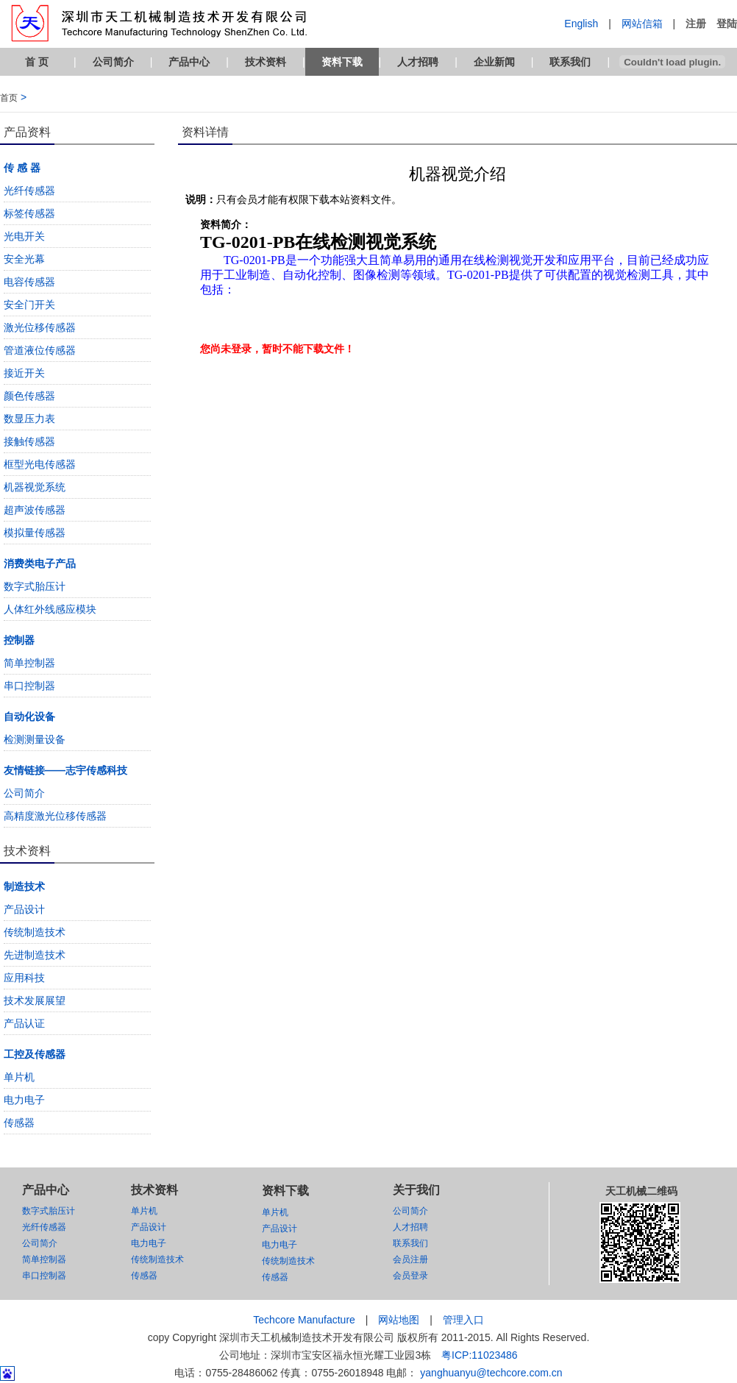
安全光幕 (24, 259)
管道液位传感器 (40, 350)
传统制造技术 (34, 932)
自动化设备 (29, 716)
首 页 (37, 62)
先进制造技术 (34, 955)
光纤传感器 (29, 190)
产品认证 (24, 1023)
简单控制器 (29, 663)
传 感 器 (22, 168)
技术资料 (265, 62)
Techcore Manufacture (304, 1320)
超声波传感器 (34, 510)
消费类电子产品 (40, 563)
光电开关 (24, 236)
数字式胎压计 (34, 586)
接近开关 (24, 373)
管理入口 (463, 1320)
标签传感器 (29, 213)
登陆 (726, 23)
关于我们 (416, 1190)
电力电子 (24, 1100)
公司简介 (113, 62)
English (581, 23)
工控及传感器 (34, 1054)
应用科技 (24, 978)
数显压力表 (29, 418)
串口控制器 (29, 686)
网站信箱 (642, 23)
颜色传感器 (29, 396)
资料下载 (342, 62)
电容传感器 (29, 282)
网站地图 (398, 1320)
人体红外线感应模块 (50, 609)
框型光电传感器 (40, 464)
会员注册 (410, 1259)
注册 (696, 23)
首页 (9, 98)
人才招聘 (417, 62)
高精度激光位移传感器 (55, 816)
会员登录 (410, 1275)
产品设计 (24, 909)
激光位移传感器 (40, 327)
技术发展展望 (34, 1000)
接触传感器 (29, 441)
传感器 (19, 1122)
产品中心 (189, 62)
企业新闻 (494, 62)
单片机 (19, 1077)
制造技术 (24, 886)
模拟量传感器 (34, 532)
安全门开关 (29, 304)
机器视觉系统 (34, 487)
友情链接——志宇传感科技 (65, 770)
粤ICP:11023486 (479, 1355)
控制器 (19, 640)
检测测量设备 (34, 739)
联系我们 (570, 62)
